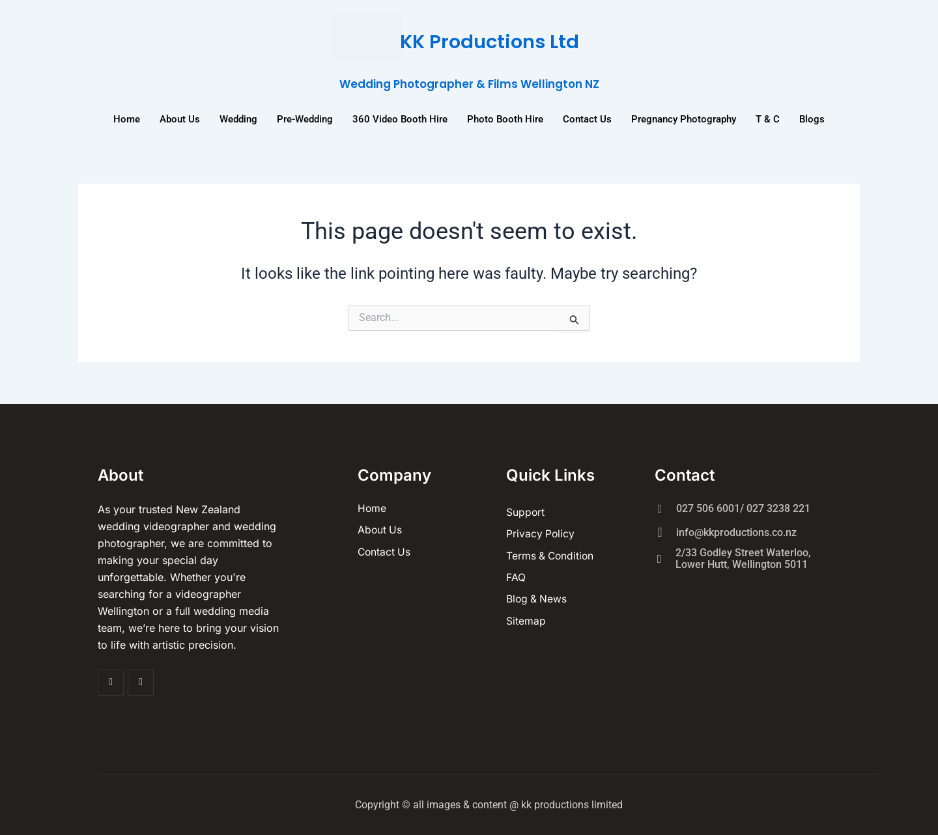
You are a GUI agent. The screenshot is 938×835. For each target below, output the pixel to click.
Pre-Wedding (305, 118)
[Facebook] (111, 682)
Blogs (812, 118)
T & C (768, 118)
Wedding (238, 118)
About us (180, 118)
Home (126, 118)
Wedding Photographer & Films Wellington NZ (469, 83)
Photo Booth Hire (505, 118)
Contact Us (587, 118)
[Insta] (141, 682)
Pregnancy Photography (683, 118)
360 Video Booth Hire (400, 118)
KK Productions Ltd (489, 41)
